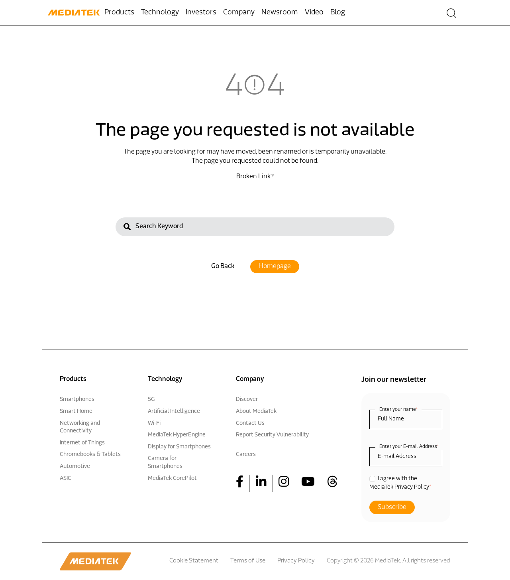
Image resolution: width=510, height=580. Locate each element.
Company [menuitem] (239, 12)
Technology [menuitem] (160, 12)
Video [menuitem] (314, 12)
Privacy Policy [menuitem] (296, 561)
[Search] (255, 226)
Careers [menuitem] (246, 455)
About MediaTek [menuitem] (256, 411)
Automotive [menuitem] (75, 467)
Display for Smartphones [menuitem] (179, 447)
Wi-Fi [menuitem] (154, 423)
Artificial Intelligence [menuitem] (174, 411)
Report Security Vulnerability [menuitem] (272, 435)
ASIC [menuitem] (65, 478)
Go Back (222, 266)
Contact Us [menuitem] (250, 423)
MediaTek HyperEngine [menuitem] (177, 435)
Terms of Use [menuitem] (247, 561)
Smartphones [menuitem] (77, 399)
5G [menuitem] (151, 399)
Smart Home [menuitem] (76, 411)
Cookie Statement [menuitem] (193, 561)
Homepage (275, 266)
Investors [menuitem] (201, 12)
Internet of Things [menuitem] (82, 443)
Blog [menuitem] (337, 12)
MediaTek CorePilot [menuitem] (172, 478)
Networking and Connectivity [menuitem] (80, 427)
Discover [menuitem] (247, 399)
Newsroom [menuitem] (279, 12)
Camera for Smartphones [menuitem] (165, 463)
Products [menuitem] (119, 12)
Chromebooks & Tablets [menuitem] (90, 455)
